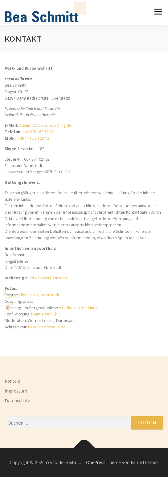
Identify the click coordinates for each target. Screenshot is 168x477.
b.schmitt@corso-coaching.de (45, 125)
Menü (158, 11)
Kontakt (12, 381)
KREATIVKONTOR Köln (48, 278)
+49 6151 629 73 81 (39, 131)
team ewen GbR (45, 314)
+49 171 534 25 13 (33, 138)
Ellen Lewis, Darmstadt (39, 295)
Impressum (16, 391)
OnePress (95, 462)
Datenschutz (17, 401)
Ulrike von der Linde (80, 307)
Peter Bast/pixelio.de (47, 327)
